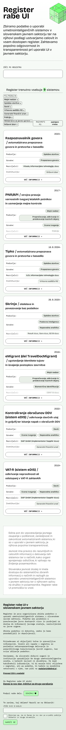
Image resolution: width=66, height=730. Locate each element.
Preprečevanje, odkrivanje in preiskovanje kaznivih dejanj (45, 218)
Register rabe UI (18, 12)
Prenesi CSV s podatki (13, 673)
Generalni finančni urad (47, 447)
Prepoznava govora (50, 160)
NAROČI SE (10, 722)
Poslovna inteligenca (49, 322)
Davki (56, 429)
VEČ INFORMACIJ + (33, 179)
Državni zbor (52, 172)
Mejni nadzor (53, 211)
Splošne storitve (51, 154)
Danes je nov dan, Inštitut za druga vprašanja (28, 684)
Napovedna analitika (49, 328)
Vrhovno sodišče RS (49, 281)
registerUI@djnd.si (47, 668)
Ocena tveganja (51, 225)
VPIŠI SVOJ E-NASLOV (33, 709)
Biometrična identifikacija (47, 386)
